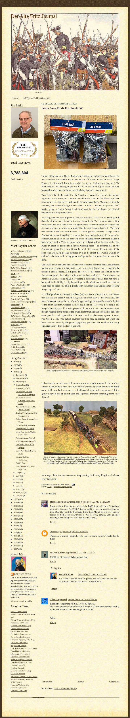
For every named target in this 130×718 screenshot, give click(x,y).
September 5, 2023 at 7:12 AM (95, 501)
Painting (14, 276)
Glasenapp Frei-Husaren (20, 654)
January (19, 496)
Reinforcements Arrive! (25, 438)
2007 (16, 549)
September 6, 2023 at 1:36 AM (80, 552)
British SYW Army (18, 333)
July (18, 476)
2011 (16, 536)
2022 (16, 499)
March (19, 489)
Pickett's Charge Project (20, 290)
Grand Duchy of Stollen (20, 651)
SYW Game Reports (19, 268)
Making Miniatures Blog (21, 671)
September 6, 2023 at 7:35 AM (92, 574)
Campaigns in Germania (20, 637)
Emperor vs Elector (18, 645)
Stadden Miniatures (18, 688)
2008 (16, 546)
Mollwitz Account (18, 674)
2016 (16, 519)
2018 (16, 512)
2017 (16, 516)
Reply (53, 522)
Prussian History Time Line (22, 679)
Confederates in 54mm (25, 428)
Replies (57, 568)
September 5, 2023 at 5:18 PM (74, 531)
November (20, 378)
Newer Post (46, 681)
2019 (16, 509)
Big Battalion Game (19, 313)
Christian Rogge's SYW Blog (22, 640)
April (18, 486)
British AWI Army (18, 299)
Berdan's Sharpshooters (25, 425)
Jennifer (54, 531)
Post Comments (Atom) (65, 688)
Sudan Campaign (18, 262)
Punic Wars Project (18, 285)
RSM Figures (16, 682)
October (19, 382)
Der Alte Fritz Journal (34, 16)
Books (13, 341)
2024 (16, 368)
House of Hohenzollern (20, 657)
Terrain (13, 279)
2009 (16, 542)
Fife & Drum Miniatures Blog (23, 620)
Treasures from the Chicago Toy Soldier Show (25, 400)
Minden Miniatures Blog (21, 626)
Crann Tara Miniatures (20, 628)
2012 (16, 532)
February (20, 492)
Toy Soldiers (16, 265)
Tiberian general (58, 599)
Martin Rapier (57, 552)
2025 (16, 365)
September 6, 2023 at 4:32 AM (82, 599)
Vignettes (14, 336)
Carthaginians (16, 327)
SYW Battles (16, 288)
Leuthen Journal (17, 668)
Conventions (16, 319)
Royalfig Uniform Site (20, 685)
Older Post (114, 681)
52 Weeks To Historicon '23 (37, 98)
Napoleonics (16, 282)
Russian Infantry (17, 338)
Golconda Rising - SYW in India (24, 648)
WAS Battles (16, 350)
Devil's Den (20, 463)
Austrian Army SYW (19, 271)
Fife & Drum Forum (19, 611)
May (18, 482)
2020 (16, 506)
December (20, 375)
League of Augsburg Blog (21, 662)
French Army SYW (18, 344)
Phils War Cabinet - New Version (24, 676)
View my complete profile (21, 601)
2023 (16, 372)
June (18, 479)
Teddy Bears (16, 347)
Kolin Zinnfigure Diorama (21, 659)
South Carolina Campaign (21, 302)
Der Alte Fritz (22, 574)
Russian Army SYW (19, 293)
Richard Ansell (17, 296)
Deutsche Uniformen (19, 642)
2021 (16, 502)
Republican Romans (19, 321)
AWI (12, 254)
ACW (13, 273)
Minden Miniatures (18, 251)
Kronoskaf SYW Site (19, 623)
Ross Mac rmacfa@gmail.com (65, 501)
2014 (16, 526)
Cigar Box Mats (17, 353)
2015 (16, 522)
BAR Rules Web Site (19, 631)
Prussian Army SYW (19, 259)
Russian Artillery (17, 330)
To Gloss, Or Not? (23, 388)
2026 (16, 362)
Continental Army (18, 307)
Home (15, 98)
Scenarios (14, 324)
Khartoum (15, 305)
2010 (16, 539)
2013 (16, 529)
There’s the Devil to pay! (26, 441)
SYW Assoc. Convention (21, 316)
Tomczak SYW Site (19, 690)
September (21, 385)
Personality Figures (18, 310)
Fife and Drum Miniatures (21, 257)
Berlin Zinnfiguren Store (21, 634)
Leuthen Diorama (18, 665)
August (19, 473)
